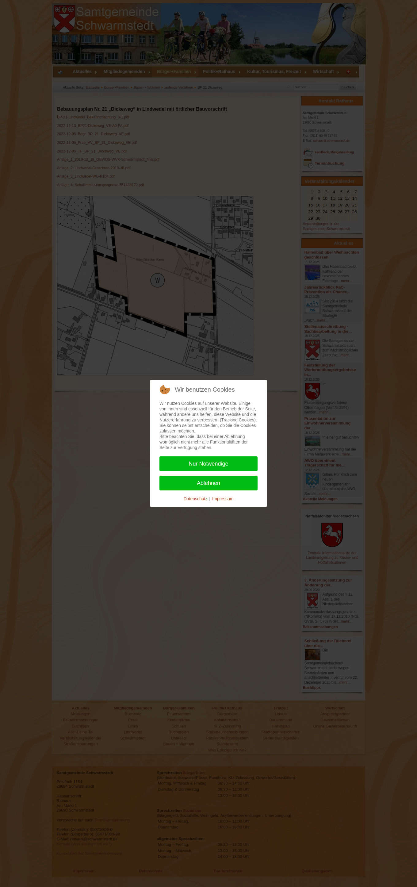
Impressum (222, 498)
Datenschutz (196, 498)
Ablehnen (208, 483)
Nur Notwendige (208, 464)
